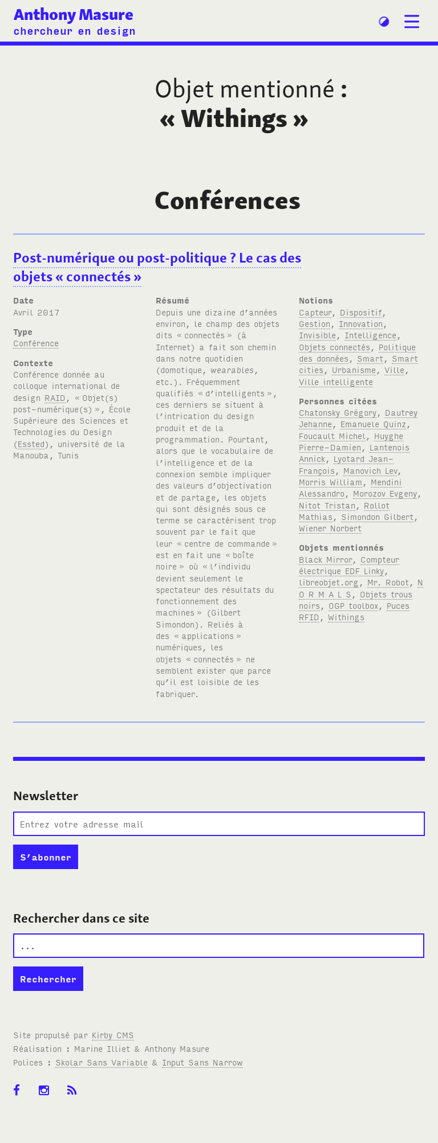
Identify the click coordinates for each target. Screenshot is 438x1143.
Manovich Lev (370, 470)
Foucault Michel (332, 435)
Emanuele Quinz (373, 423)
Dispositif (361, 311)
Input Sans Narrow (202, 1061)
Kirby (113, 1034)
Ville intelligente (336, 381)
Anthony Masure (73, 14)
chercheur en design (74, 29)
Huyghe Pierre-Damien (351, 441)
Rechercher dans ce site (81, 918)
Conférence (36, 342)
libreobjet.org (329, 581)
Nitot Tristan (327, 504)
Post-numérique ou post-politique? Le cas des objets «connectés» (157, 267)
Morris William (330, 481)
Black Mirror (325, 559)
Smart (370, 358)
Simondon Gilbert (377, 516)
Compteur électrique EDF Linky (349, 565)
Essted (31, 443)
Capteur (315, 311)
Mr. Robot (388, 581)
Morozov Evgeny (385, 492)
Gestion (314, 323)
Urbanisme (354, 369)
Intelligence (370, 334)
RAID (55, 397)
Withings (346, 616)
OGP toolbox (353, 605)
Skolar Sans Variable (101, 1061)
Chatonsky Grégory (337, 412)
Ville (394, 369)
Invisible (317, 334)
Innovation (361, 323)
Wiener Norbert (330, 527)
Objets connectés (334, 346)
